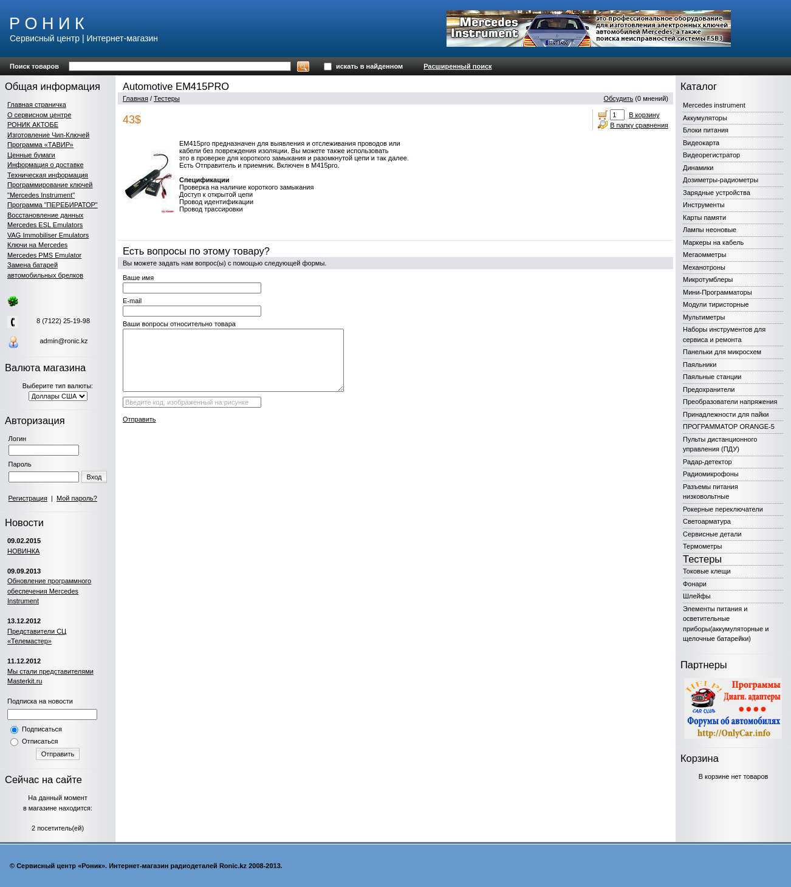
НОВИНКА (23, 551)
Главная (135, 98)
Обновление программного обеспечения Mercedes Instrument (49, 590)
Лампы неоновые (709, 229)
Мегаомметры (704, 254)
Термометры (702, 546)
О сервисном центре (39, 114)
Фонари (695, 583)
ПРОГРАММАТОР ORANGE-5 (729, 426)
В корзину (644, 114)
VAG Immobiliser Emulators (48, 235)
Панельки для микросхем (722, 351)
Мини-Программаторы (717, 292)
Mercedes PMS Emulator (44, 255)
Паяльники (699, 364)
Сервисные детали (712, 534)
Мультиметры (704, 317)
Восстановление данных (45, 215)
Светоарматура (707, 521)
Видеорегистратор (711, 155)
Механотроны (704, 267)
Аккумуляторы (705, 118)
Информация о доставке (45, 164)
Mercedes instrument (714, 105)
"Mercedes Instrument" (41, 195)
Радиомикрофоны (711, 474)
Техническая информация (47, 175)
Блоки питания (705, 130)
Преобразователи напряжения (730, 401)
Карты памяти (704, 217)
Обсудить (619, 98)
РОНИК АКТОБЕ (32, 124)
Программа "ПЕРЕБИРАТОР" (52, 204)
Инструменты (704, 204)
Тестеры (167, 98)
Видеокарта (701, 142)
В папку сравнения (639, 125)
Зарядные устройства (716, 192)
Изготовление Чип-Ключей (48, 135)
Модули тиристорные (716, 304)
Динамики (698, 167)
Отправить (58, 754)
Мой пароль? (76, 498)
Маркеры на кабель (713, 242)
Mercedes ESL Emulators (45, 224)
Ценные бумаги (31, 155)
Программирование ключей (49, 184)
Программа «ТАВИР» (40, 144)
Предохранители (709, 389)
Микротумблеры (708, 279)
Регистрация (28, 498)
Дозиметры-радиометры (720, 179)
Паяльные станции (712, 376)
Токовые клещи (707, 571)
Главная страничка (36, 104)
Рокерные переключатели (723, 509)
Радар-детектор (707, 461)
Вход (94, 477)
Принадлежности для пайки (726, 414)
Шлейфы (697, 596)
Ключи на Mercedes (37, 244)
